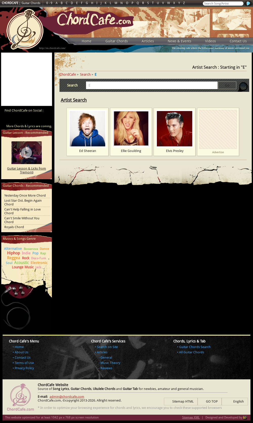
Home (87, 41)
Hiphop (13, 253)
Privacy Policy (24, 368)
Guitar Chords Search (195, 347)
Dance (44, 249)
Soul (9, 263)
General (106, 357)
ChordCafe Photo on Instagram (46, 119)
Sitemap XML (191, 417)
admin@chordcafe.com (67, 397)
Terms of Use (24, 363)
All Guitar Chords (191, 352)
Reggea (13, 257)
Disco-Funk (38, 258)
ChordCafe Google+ (36, 119)
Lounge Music (23, 267)
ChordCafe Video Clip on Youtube (7, 119)
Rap (43, 253)
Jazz (38, 267)
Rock (25, 258)
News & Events (179, 41)
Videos (210, 41)
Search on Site (107, 347)
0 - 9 (49, 3)
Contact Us (238, 41)
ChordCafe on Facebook (17, 119)
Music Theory (110, 363)
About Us (21, 352)
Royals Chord (14, 227)
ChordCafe (67, 74)
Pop (35, 253)
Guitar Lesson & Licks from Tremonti (26, 170)
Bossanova (31, 249)
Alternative (13, 249)
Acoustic (21, 262)
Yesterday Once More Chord (25, 195)
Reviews (106, 368)
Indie (26, 253)
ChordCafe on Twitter (27, 119)
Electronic (39, 262)
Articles (148, 41)
